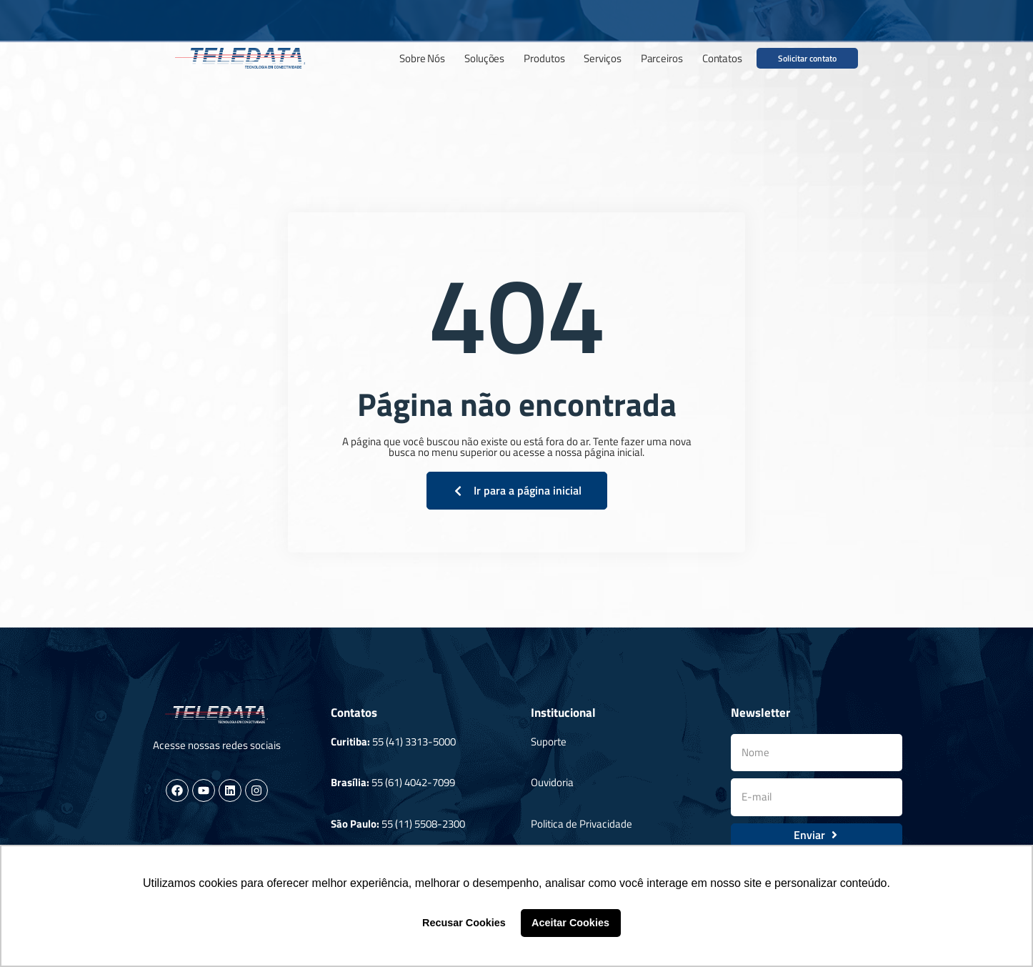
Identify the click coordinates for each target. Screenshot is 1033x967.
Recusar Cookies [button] (464, 922)
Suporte (549, 741)
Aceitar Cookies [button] (570, 922)
